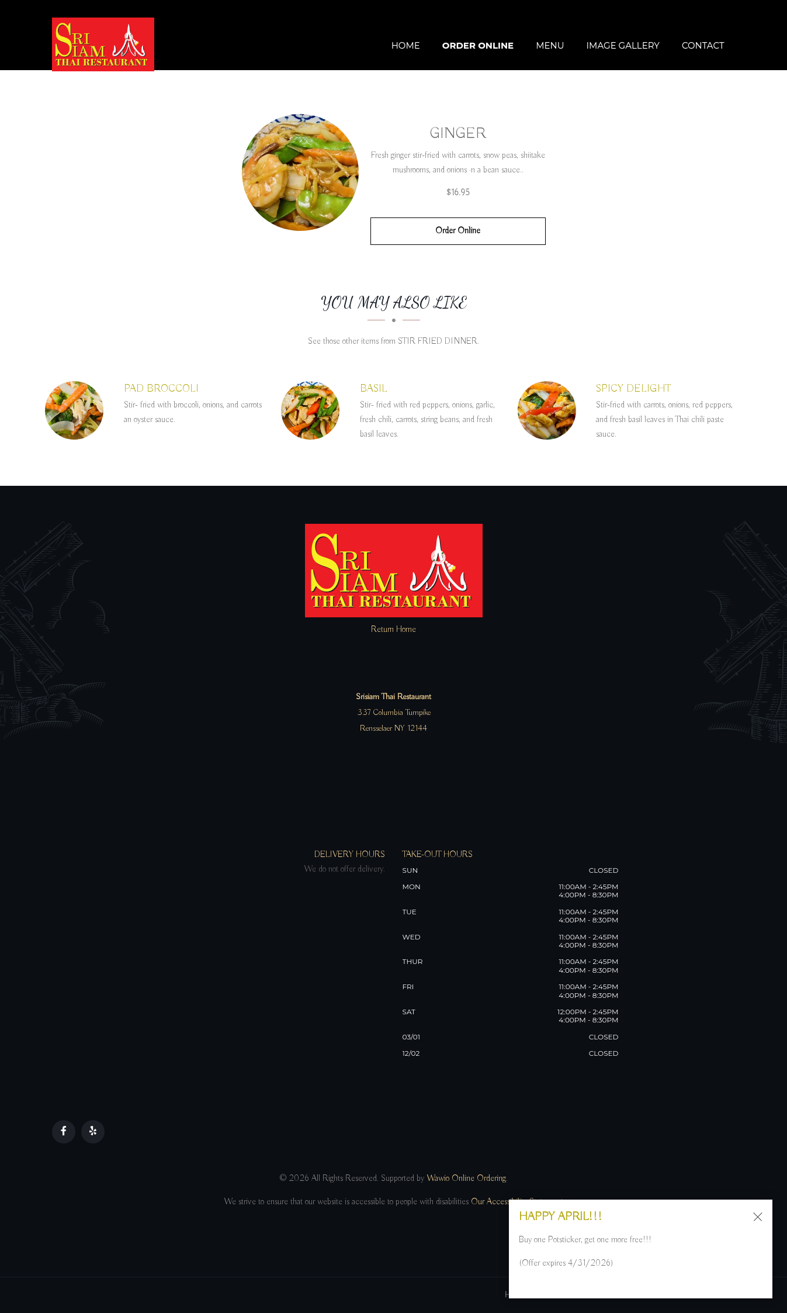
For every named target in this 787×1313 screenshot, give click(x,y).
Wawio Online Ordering (466, 1178)
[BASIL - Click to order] (313, 410)
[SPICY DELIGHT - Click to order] (550, 410)
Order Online (478, 45)
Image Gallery (623, 45)
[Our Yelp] (93, 1131)
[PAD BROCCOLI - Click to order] (77, 410)
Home (405, 45)
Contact (703, 45)
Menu (550, 45)
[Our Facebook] (63, 1131)
